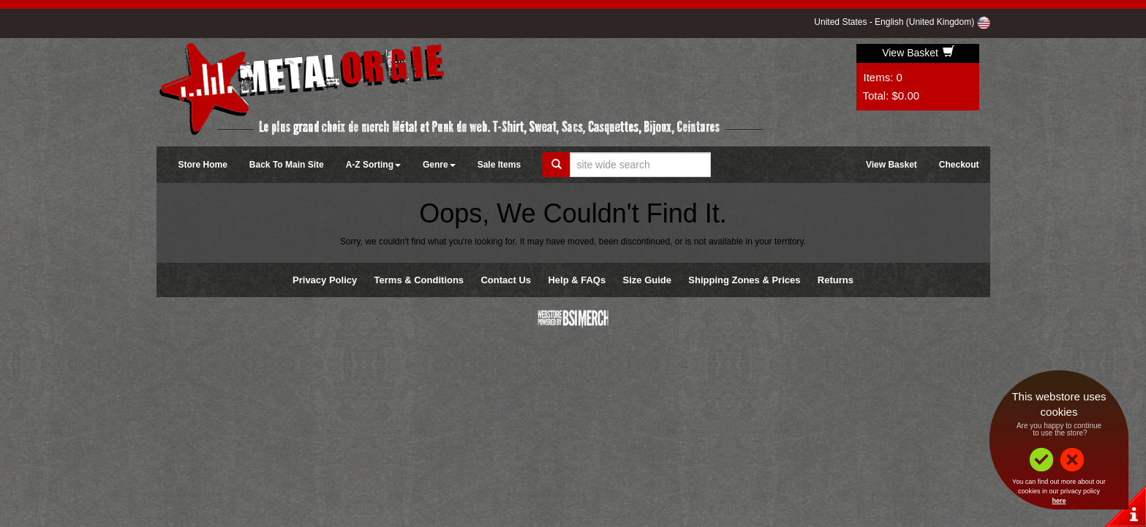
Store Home (202, 165)
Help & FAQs (577, 279)
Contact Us (505, 279)
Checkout (959, 165)
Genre (439, 165)
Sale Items (499, 165)
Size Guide (647, 279)
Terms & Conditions (419, 279)
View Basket (918, 53)
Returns (835, 279)
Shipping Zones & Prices (744, 279)
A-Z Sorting (373, 165)
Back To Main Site (286, 165)
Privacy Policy (325, 279)
